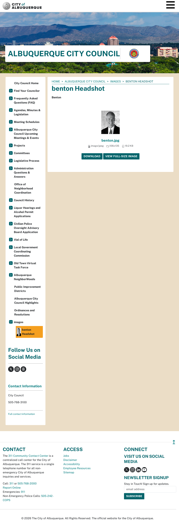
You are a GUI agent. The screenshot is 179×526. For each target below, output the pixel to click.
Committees (22, 153)
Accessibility (71, 464)
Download (92, 156)
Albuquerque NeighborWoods (24, 277)
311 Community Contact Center (28, 455)
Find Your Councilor (27, 90)
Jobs (66, 455)
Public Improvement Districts (27, 289)
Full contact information (21, 414)
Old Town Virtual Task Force (25, 265)
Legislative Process (26, 160)
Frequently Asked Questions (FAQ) (26, 100)
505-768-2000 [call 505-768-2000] (27, 483)
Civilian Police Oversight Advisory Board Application (26, 228)
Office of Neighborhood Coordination (23, 188)
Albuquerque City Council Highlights (26, 300)
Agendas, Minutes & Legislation (27, 112)
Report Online (12, 487)
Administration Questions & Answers (23, 172)
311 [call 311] (11, 483)
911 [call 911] (23, 491)
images (115, 81)
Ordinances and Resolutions (24, 312)
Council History (24, 200)
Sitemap (68, 472)
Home (56, 81)
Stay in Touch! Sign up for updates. (146, 483)
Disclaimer (70, 460)
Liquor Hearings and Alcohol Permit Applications (27, 212)
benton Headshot (26, 332)
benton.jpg (110, 140)
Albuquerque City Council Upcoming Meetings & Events (26, 134)
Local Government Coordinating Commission (26, 251)
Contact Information (25, 386)
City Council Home (26, 83)
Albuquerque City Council (85, 81)
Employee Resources (77, 468)
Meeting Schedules (26, 122)
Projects (19, 145)
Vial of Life (21, 239)
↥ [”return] (174, 442)
